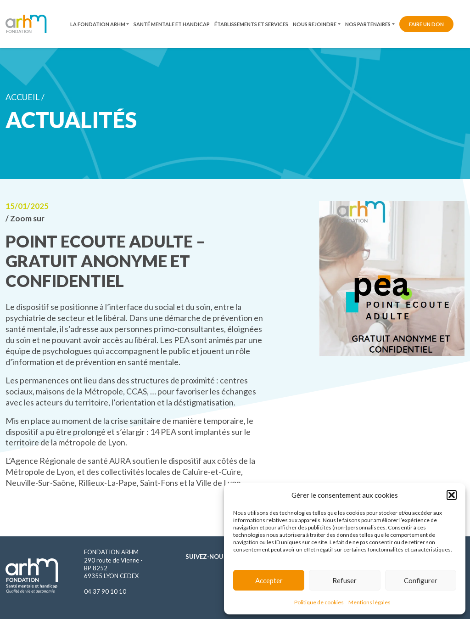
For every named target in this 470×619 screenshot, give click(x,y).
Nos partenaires (368, 24)
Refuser (344, 580)
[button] (451, 495)
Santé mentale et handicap (172, 24)
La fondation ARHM (97, 24)
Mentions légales (369, 602)
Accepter (269, 580)
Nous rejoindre (314, 24)
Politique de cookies (319, 602)
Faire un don (426, 24)
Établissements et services (251, 24)
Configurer (420, 580)
